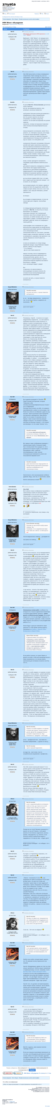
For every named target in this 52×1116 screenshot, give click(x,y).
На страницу (6, 27)
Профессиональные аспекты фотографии (29, 19)
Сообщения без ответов (8, 16)
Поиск (46, 13)
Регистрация (11, 13)
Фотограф (47, 1106)
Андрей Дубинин (13, 24)
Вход (4, 13)
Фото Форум (15, 19)
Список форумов (7, 19)
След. (14, 27)
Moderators (20, 24)
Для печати (48, 27)
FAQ (41, 13)
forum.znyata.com (11, 7)
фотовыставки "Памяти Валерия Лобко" (34, 971)
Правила (37, 13)
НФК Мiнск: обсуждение (31, 1073)
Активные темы (19, 16)
